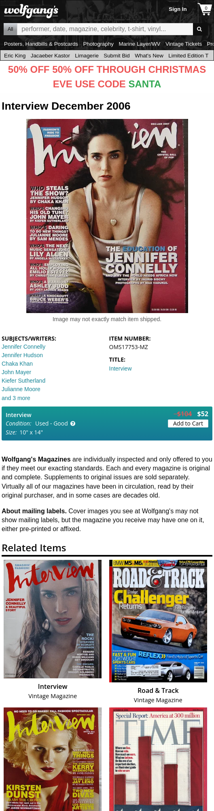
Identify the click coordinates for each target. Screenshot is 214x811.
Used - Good (51, 423)
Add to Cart (188, 423)
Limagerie (87, 56)
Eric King (14, 56)
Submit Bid (116, 56)
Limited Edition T (188, 56)
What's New (149, 56)
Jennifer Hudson (22, 355)
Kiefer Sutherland (23, 380)
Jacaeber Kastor (50, 56)
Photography (98, 44)
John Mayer (16, 372)
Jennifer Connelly (23, 346)
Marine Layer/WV (139, 44)
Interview (120, 368)
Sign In (177, 9)
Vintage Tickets (183, 44)
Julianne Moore (21, 389)
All (10, 29)
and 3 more (16, 398)
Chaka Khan (17, 363)
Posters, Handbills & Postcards (41, 44)
